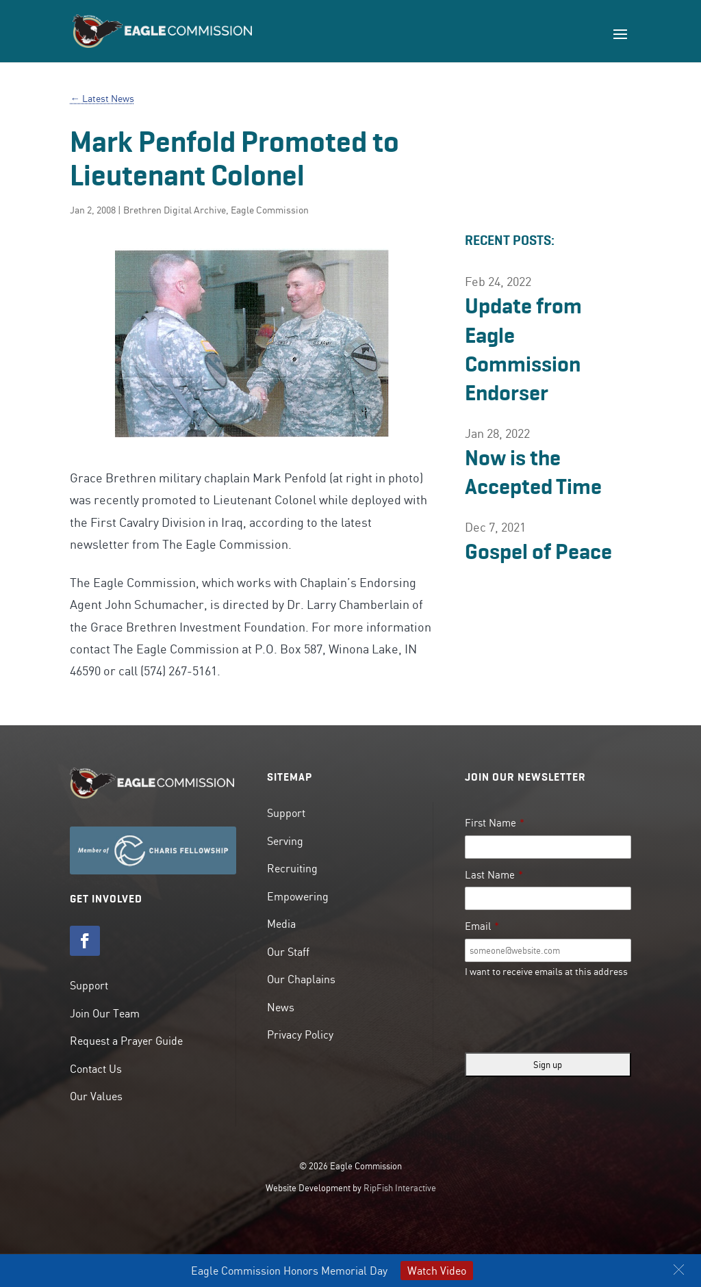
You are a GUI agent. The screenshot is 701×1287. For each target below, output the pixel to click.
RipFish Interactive (400, 1187)
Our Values (96, 1096)
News (280, 1007)
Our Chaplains (301, 979)
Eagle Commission (270, 210)
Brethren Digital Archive (174, 210)
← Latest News (101, 98)
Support (89, 985)
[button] (678, 1269)
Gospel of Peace (538, 551)
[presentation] (569, 1015)
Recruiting (292, 868)
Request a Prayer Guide (126, 1041)
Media (281, 924)
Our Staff (288, 952)
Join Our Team (105, 1013)
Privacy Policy (300, 1034)
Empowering (298, 896)
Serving (285, 841)
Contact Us (96, 1069)
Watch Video (436, 1270)
